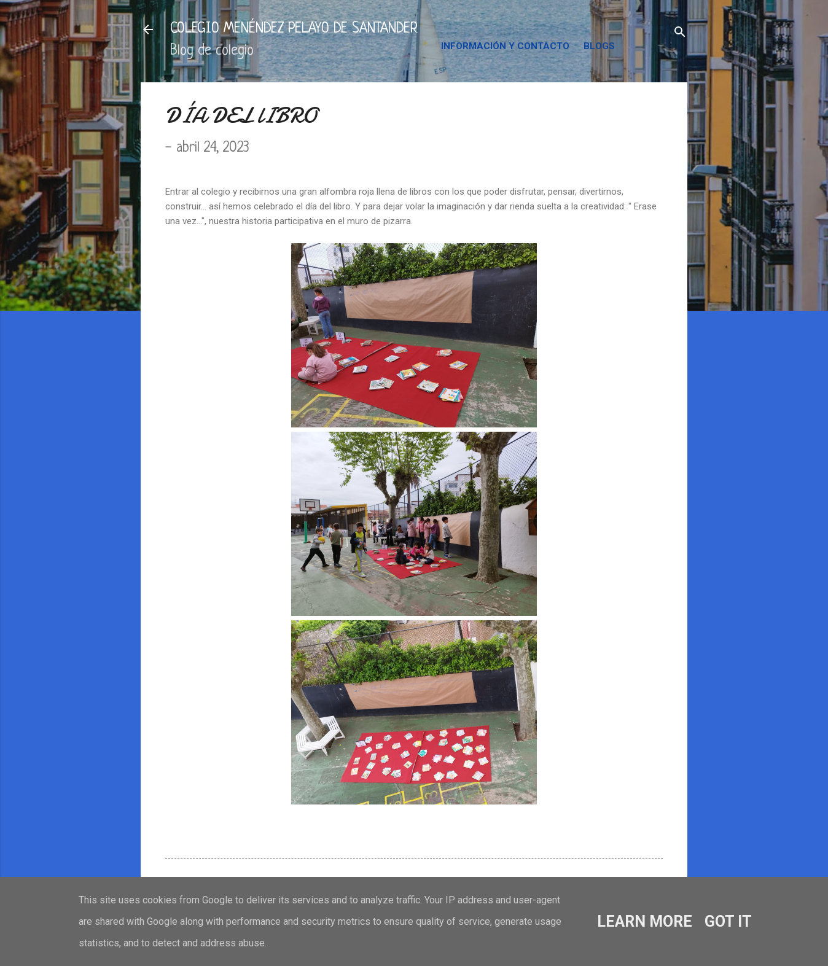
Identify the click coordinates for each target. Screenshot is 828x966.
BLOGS (599, 46)
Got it (728, 921)
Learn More (644, 921)
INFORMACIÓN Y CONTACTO (505, 46)
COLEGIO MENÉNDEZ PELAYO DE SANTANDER (294, 29)
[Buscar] (680, 33)
